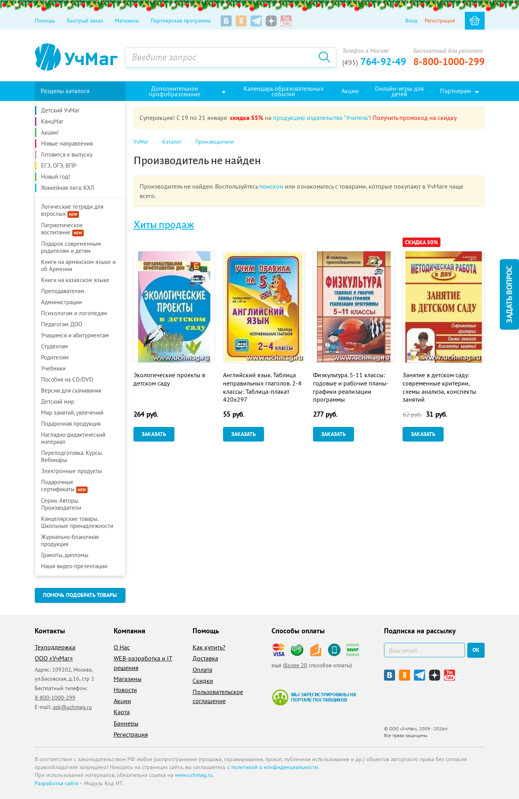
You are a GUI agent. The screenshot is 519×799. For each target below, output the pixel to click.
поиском (271, 186)
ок (476, 649)
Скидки (203, 681)
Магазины (127, 20)
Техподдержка (55, 647)
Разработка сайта (56, 783)
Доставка (205, 658)
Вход (411, 20)
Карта (122, 712)
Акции (122, 701)
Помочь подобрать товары (80, 595)
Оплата (202, 670)
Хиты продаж (163, 224)
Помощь (45, 20)
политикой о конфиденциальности (274, 767)
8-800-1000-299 (449, 61)
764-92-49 (374, 61)
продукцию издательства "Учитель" (321, 118)
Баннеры (126, 723)
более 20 (296, 665)
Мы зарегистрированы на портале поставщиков (314, 697)
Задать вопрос (509, 294)
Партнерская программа (181, 20)
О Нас (122, 647)
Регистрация (440, 20)
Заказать (154, 434)
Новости (125, 690)
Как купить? (209, 647)
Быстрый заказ (85, 20)
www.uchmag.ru (194, 774)
